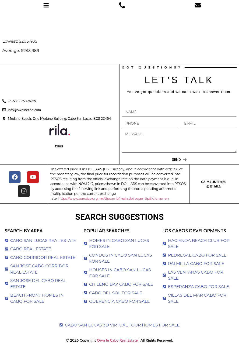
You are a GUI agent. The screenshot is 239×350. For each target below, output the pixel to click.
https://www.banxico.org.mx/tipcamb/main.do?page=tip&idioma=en (113, 198)
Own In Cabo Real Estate (117, 340)
